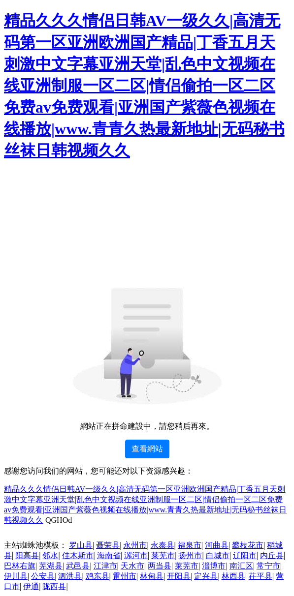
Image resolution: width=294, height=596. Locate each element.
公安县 (43, 576)
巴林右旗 (19, 566)
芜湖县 (51, 566)
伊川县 (16, 576)
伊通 (31, 586)
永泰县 (162, 545)
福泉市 (189, 545)
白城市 (217, 555)
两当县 (159, 566)
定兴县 (206, 576)
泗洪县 (70, 576)
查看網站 (147, 449)
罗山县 (81, 545)
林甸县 (151, 576)
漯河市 (136, 555)
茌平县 (260, 576)
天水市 (132, 566)
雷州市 (124, 576)
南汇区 (241, 566)
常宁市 (268, 566)
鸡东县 (97, 576)
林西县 (233, 576)
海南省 (109, 555)
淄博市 (214, 566)
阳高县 (27, 555)
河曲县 (217, 545)
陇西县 (54, 586)
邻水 (50, 555)
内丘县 (272, 555)
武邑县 (78, 566)
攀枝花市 (247, 545)
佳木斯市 (78, 555)
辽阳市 (245, 555)
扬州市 (190, 555)
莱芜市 (163, 555)
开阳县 (179, 576)
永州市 (135, 545)
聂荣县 (108, 545)
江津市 (105, 566)
